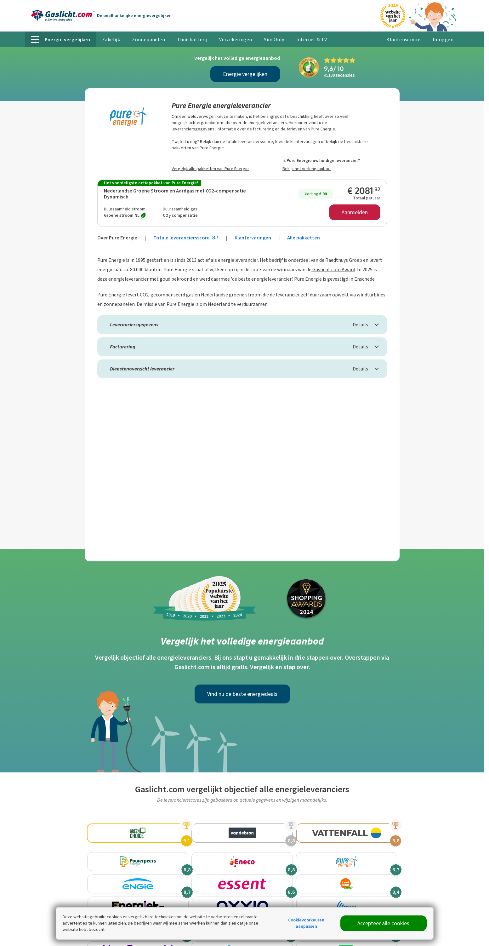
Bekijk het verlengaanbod (306, 169)
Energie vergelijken (245, 74)
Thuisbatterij (192, 39)
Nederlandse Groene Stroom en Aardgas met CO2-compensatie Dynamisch (175, 193)
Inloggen (443, 39)
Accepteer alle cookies (383, 923)
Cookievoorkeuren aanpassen (306, 923)
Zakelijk (111, 39)
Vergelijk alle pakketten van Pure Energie (210, 169)
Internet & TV (311, 39)
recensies (339, 75)
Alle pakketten (303, 237)
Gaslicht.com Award (333, 269)
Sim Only (274, 39)
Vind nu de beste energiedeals (242, 694)
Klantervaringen (253, 237)
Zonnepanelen (148, 39)
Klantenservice (403, 39)
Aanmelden (355, 212)
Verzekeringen (235, 39)
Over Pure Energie (117, 237)
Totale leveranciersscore (186, 237)
